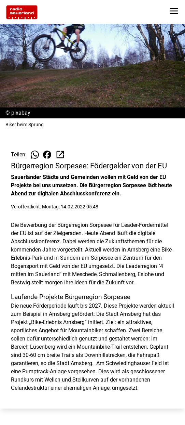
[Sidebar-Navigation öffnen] (174, 12)
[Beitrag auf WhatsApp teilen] (35, 155)
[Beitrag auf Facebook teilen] (47, 155)
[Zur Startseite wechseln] (21, 12)
